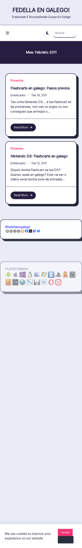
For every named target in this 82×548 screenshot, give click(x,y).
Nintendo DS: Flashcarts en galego (39, 159)
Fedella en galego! (41, 10)
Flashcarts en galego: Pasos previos (40, 88)
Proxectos (16, 80)
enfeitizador (18, 95)
